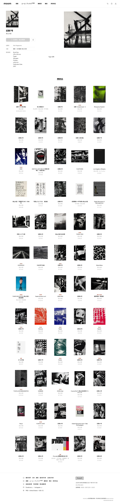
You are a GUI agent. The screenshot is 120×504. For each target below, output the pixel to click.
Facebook (29, 487)
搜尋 (107, 3)
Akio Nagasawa (17, 45)
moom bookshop (7, 3)
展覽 (37, 478)
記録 (53, 57)
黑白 (23, 49)
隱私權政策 (43, 484)
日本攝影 (19, 49)
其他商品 (53, 3)
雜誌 (46, 3)
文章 (33, 478)
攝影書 (40, 3)
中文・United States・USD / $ (34, 490)
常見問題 (35, 484)
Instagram (38, 487)
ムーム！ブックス (28, 3)
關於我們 (28, 478)
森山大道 (8, 33)
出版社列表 (50, 478)
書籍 (17, 3)
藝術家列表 (43, 478)
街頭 (25, 49)
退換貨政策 (29, 484)
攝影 (14, 49)
